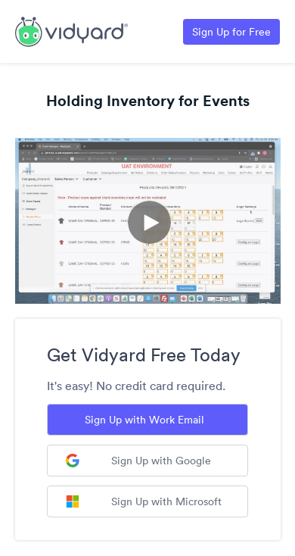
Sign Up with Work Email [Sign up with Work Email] (144, 419)
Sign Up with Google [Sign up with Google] (138, 460)
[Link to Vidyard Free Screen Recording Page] (71, 30)
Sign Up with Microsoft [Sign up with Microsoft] (144, 501)
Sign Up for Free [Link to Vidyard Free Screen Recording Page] (231, 32)
